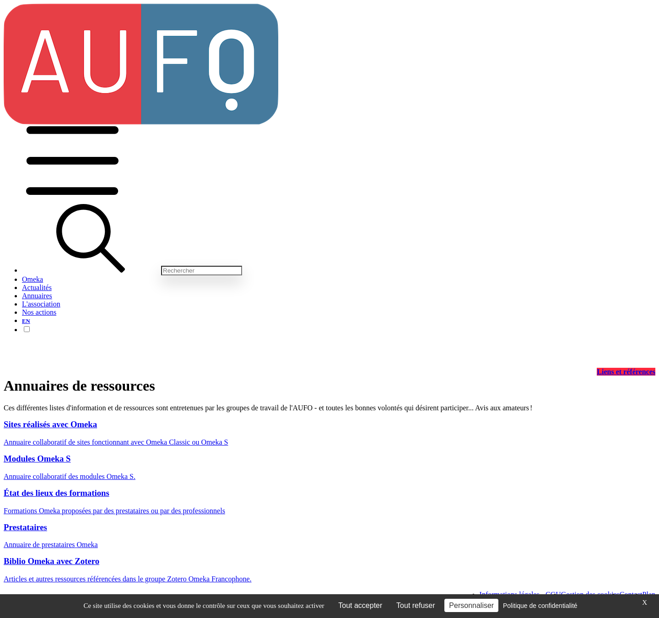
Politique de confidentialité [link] (540, 605)
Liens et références (626, 372)
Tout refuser (415, 605)
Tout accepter (360, 605)
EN (26, 321)
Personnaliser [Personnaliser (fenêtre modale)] (471, 605)
